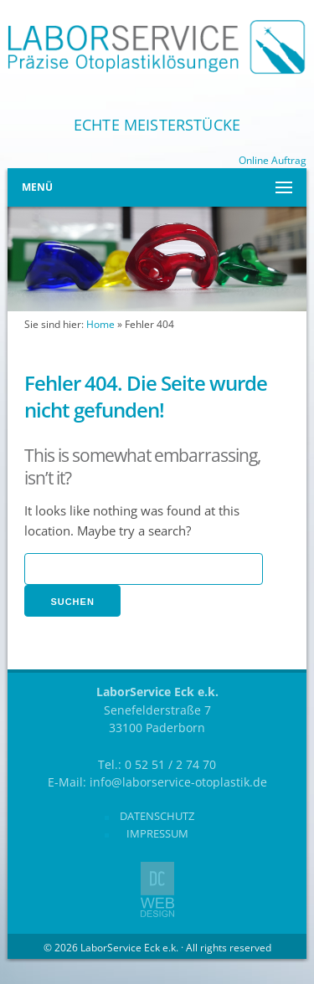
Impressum (157, 833)
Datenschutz (157, 815)
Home (100, 324)
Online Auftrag (272, 160)
